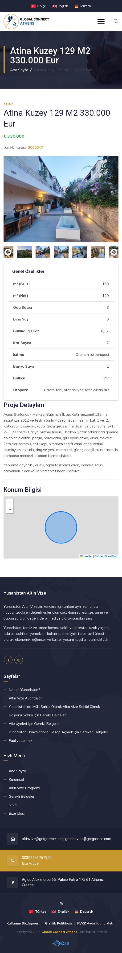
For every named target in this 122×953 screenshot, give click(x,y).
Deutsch (85, 6)
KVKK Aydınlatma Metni (96, 923)
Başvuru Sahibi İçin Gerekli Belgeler (37, 715)
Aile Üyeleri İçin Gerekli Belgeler (34, 723)
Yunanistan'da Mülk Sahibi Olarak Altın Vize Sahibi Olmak (54, 706)
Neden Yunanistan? (24, 689)
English (63, 6)
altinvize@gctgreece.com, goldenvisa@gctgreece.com (66, 839)
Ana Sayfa (19, 69)
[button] (9, 502)
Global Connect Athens (59, 932)
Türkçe (41, 6)
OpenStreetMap (107, 556)
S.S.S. (13, 805)
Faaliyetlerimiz (20, 740)
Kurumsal (16, 779)
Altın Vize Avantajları (25, 698)
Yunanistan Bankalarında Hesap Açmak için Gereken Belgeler (58, 732)
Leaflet (86, 556)
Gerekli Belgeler (21, 796)
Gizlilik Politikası (58, 923)
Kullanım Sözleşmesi (23, 923)
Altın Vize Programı (24, 788)
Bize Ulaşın (17, 813)
